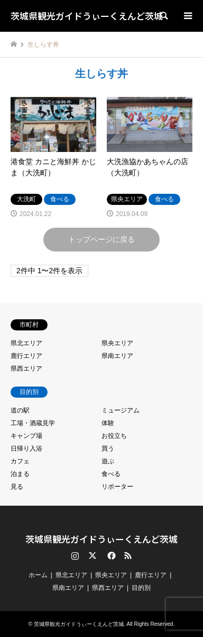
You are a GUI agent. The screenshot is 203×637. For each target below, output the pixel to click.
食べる (111, 474)
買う (108, 448)
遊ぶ (108, 461)
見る (17, 486)
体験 (108, 423)
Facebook (110, 555)
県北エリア (26, 343)
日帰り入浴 (26, 448)
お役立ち (114, 435)
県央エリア (117, 343)
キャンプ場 (26, 435)
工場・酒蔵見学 (33, 423)
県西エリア (26, 368)
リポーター (117, 486)
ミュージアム (121, 410)
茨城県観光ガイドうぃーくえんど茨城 (101, 538)
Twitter (92, 555)
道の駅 (20, 410)
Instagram (75, 555)
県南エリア (117, 356)
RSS (128, 555)
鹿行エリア (26, 356)
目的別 (141, 587)
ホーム (38, 575)
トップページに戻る (101, 239)
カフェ (20, 461)
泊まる (20, 474)
